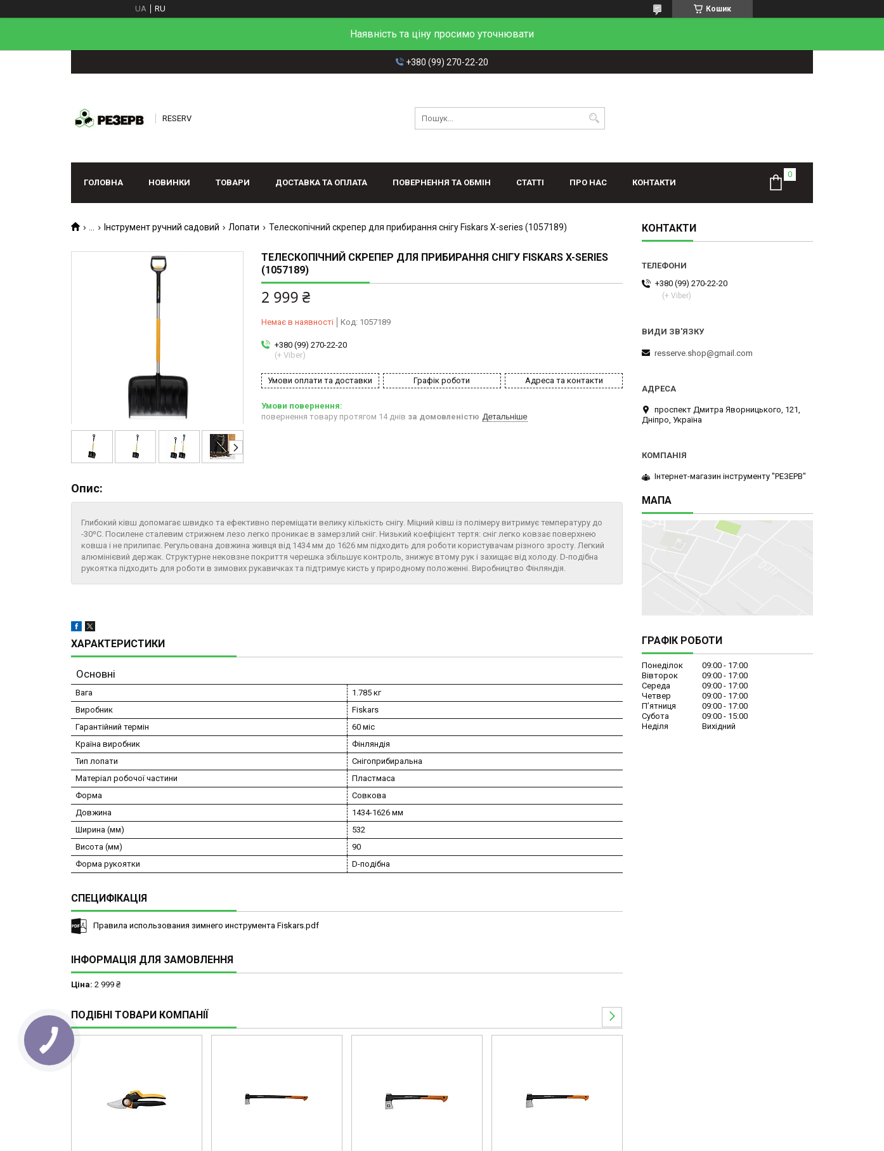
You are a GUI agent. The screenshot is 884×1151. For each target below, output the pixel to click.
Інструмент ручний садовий (161, 227)
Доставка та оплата (321, 182)
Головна (103, 182)
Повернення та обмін (442, 182)
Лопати (243, 227)
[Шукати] (594, 118)
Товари (233, 182)
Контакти (654, 182)
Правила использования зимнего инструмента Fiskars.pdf (206, 925)
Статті (530, 182)
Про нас (588, 182)
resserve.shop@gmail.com (703, 353)
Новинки (169, 182)
